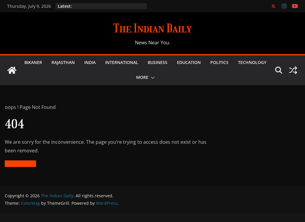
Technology (252, 62)
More (142, 77)
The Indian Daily (152, 28)
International (121, 62)
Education (189, 62)
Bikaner (33, 62)
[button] (151, 77)
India (90, 62)
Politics (219, 62)
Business (157, 62)
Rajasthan (63, 62)
